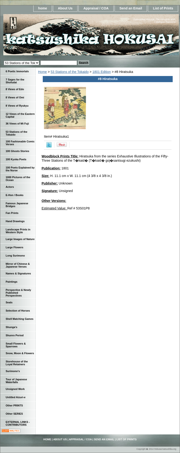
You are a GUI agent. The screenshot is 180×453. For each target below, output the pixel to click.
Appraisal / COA (96, 8)
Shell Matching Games (19, 318)
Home (42, 72)
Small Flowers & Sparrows (16, 345)
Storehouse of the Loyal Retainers (17, 363)
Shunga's (11, 327)
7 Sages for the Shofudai (15, 81)
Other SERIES (14, 413)
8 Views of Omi (15, 97)
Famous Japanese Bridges (17, 205)
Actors (10, 186)
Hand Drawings (15, 221)
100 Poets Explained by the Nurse (20, 169)
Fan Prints (12, 213)
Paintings (11, 281)
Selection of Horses (18, 310)
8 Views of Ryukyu (17, 105)
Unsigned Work (15, 389)
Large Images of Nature (20, 239)
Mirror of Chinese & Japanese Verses (18, 265)
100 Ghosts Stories (17, 151)
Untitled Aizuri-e (16, 397)
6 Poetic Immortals (17, 71)
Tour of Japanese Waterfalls (16, 381)
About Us (65, 8)
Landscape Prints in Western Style (18, 231)
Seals (9, 302)
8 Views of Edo (15, 89)
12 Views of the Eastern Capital (20, 115)
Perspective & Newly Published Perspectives (18, 293)
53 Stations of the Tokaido (70, 72)
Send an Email (131, 8)
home (42, 8)
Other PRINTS (14, 405)
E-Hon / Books (14, 195)
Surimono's (13, 371)
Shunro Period (15, 335)
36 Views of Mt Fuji (17, 123)
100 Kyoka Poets (16, 159)
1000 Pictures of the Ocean (18, 178)
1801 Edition (101, 72)
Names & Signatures (18, 273)
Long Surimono (15, 255)
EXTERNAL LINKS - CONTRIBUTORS (18, 423)
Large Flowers (14, 247)
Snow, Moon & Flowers (20, 353)
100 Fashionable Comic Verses (20, 143)
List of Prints (163, 8)
